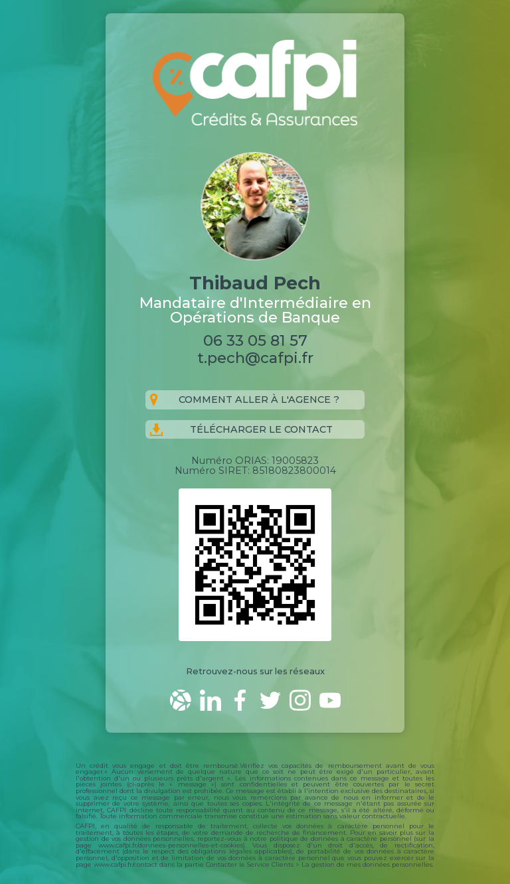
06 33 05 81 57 (255, 340)
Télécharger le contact (241, 429)
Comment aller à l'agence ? (244, 400)
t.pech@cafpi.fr (255, 357)
